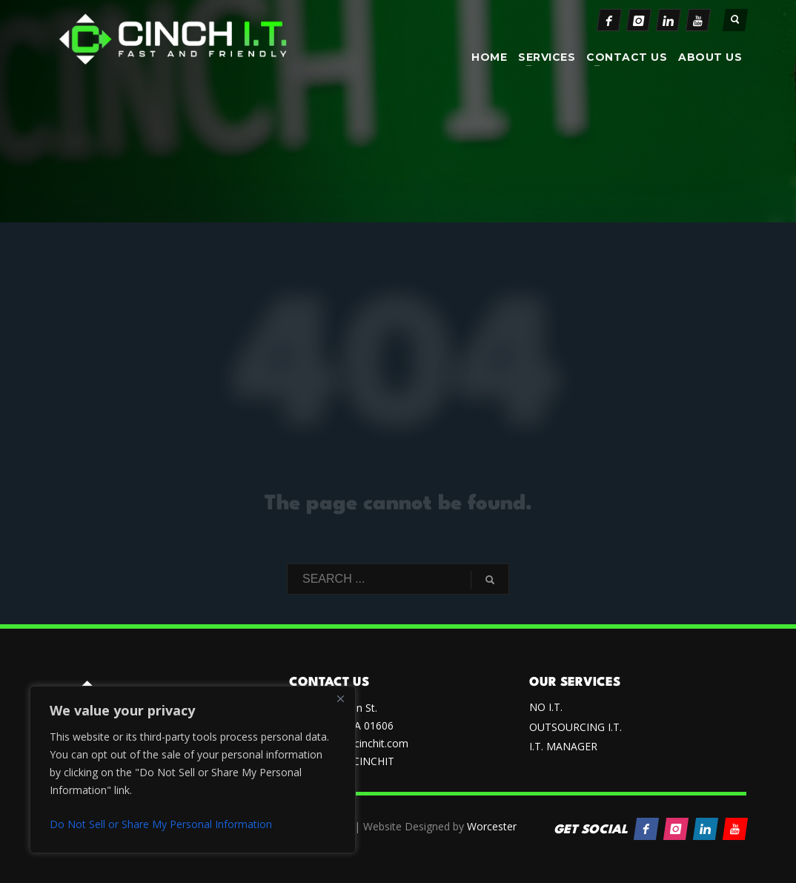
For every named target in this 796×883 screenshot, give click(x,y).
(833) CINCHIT (359, 761)
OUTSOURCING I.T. (575, 727)
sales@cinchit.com (364, 743)
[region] (193, 769)
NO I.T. (546, 707)
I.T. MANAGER (563, 746)
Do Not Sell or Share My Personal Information (161, 824)
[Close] (340, 698)
